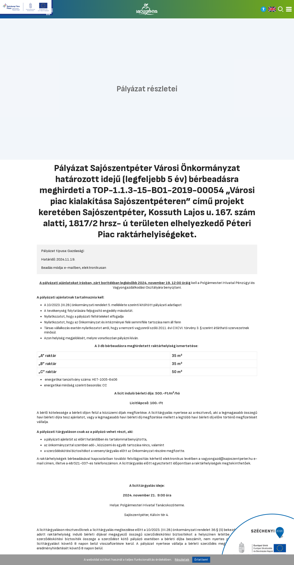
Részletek (182, 560)
